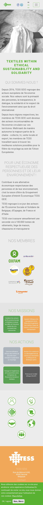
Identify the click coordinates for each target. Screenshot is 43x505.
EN (28, 5)
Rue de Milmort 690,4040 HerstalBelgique (21, 474)
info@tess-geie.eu (21, 484)
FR (28, 2)
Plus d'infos (17, 498)
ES (28, 7)
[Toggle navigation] (36, 5)
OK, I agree (6, 503)
